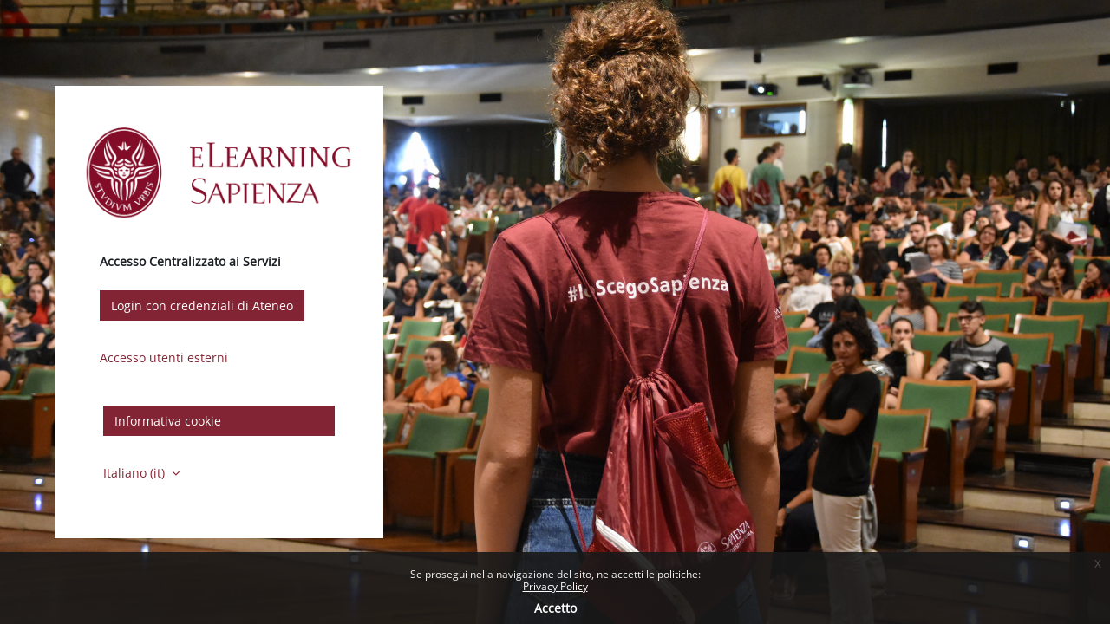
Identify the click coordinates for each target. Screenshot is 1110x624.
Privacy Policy (555, 586)
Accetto (555, 608)
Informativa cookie (167, 421)
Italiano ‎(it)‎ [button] (135, 473)
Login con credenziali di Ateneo (202, 305)
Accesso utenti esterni (164, 357)
